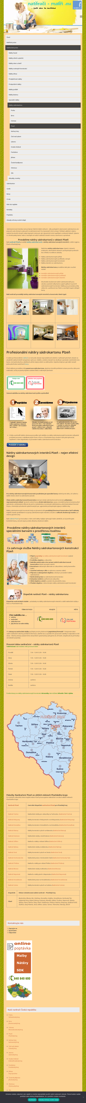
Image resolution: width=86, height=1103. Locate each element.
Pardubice (14, 152)
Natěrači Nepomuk (14, 874)
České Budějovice (17, 163)
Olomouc (14, 168)
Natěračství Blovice (54, 869)
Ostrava (13, 121)
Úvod (8, 37)
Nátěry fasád (13, 53)
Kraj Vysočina (13, 1073)
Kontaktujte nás (15, 923)
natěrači (25, 358)
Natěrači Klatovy (13, 830)
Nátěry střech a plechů (16, 58)
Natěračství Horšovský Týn (61, 858)
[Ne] (83, 1097)
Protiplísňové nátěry (15, 79)
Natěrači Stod (12, 852)
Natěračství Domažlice (67, 825)
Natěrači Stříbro (13, 841)
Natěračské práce (12, 48)
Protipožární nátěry (15, 84)
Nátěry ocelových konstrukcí (18, 69)
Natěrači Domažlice (14, 825)
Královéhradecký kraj (15, 1061)
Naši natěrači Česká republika (22, 1009)
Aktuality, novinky (14, 178)
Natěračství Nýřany (55, 847)
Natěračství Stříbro (56, 841)
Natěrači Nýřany (13, 847)
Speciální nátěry (14, 100)
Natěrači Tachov (13, 814)
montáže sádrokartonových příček (52, 273)
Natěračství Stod (56, 852)
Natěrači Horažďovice (15, 880)
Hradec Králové (16, 147)
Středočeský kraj (14, 1017)
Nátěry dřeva (13, 74)
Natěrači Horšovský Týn (15, 858)
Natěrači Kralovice (14, 836)
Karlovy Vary (15, 131)
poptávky (38, 556)
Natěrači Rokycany (14, 819)
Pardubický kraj (14, 1067)
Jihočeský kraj (13, 1080)
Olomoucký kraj (14, 1086)
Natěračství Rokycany (67, 819)
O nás (8, 199)
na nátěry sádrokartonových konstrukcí (55, 556)
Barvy (8, 194)
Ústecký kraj (12, 1048)
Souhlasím (32, 1100)
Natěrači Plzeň (13, 805)
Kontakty (9, 210)
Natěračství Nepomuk (59, 874)
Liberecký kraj (13, 1055)
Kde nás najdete (12, 204)
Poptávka (10, 215)
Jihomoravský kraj (14, 1023)
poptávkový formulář (55, 631)
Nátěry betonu (13, 95)
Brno (12, 116)
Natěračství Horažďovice (59, 880)
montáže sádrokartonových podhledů (53, 275)
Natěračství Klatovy (59, 830)
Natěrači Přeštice (13, 863)
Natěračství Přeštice (57, 863)
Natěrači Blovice (13, 869)
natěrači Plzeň (14, 519)
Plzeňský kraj (13, 1036)
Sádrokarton (11, 183)
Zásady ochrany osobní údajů (16, 220)
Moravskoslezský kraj (16, 1030)
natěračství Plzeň (48, 805)
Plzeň (13, 126)
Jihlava (13, 157)
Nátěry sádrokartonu (15, 105)
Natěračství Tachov (65, 814)
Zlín (12, 173)
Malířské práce (11, 42)
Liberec (13, 142)
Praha (13, 110)
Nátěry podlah (13, 89)
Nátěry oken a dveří (15, 63)
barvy (26, 364)
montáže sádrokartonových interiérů (53, 277)
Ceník (8, 189)
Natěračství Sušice (58, 885)
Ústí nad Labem (16, 136)
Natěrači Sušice (13, 885)
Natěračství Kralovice (56, 836)
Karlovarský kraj (14, 1042)
